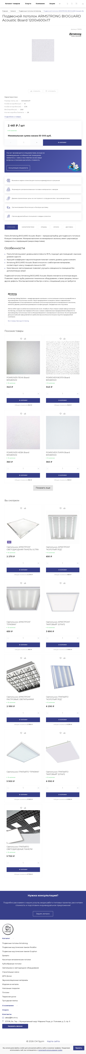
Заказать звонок (15, 1026)
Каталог (6, 938)
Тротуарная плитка (10, 1001)
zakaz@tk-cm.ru (10, 1018)
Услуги (5, 1010)
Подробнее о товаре (12, 117)
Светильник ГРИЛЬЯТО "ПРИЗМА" (23, 772)
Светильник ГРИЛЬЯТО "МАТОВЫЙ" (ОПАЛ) (57, 773)
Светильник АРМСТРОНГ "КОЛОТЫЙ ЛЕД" (58, 548)
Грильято (5, 956)
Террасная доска (9, 997)
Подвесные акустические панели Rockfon (19, 947)
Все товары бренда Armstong (18, 321)
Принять (78, 1048)
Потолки (5, 992)
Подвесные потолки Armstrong (15, 943)
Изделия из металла (10, 984)
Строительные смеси (10, 972)
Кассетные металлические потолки (16, 960)
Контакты (7, 1014)
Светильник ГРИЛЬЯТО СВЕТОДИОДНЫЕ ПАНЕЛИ (19, 848)
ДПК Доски (7, 976)
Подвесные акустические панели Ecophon (19, 951)
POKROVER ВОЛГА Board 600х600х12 (58, 378)
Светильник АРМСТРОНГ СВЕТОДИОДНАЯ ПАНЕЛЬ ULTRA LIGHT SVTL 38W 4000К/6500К (23, 549)
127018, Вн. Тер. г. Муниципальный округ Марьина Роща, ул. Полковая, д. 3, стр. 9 (36, 1021)
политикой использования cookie (50, 1050)
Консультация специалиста (18, 168)
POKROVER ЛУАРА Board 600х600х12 (58, 453)
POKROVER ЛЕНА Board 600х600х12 (18, 378)
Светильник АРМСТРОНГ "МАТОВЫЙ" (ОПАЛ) (58, 623)
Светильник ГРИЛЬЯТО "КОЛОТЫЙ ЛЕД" (57, 698)
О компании (8, 1005)
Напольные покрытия (10, 988)
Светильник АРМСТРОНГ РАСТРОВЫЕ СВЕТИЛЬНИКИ (20, 698)
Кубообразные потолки (11, 964)
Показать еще (43, 488)
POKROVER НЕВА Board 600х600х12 (18, 453)
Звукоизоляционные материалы (15, 980)
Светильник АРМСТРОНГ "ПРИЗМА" (19, 623)
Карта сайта (53, 1041)
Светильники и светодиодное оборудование (20, 968)
